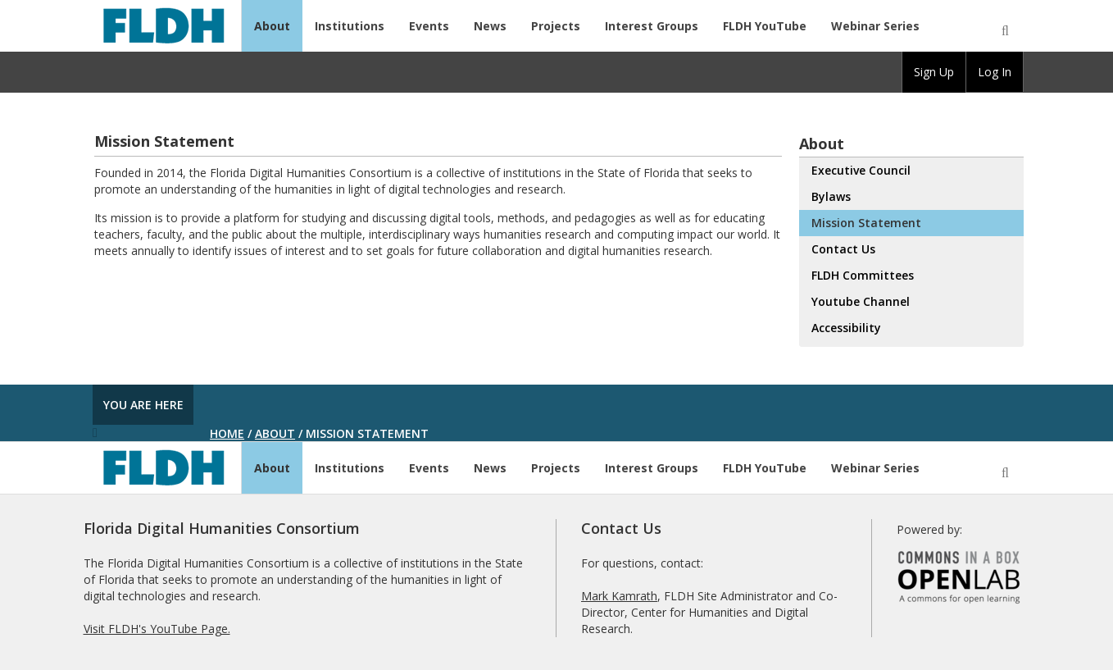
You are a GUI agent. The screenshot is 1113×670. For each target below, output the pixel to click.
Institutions (349, 26)
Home (227, 433)
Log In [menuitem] (994, 72)
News (490, 26)
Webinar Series (875, 26)
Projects (555, 26)
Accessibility (846, 327)
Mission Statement (866, 222)
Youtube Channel (860, 301)
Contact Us (843, 249)
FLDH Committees (862, 275)
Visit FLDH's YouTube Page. (157, 628)
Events (429, 26)
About (272, 26)
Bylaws (831, 196)
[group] (934, 72)
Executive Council (861, 170)
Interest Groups (651, 26)
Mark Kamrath (619, 596)
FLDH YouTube (764, 26)
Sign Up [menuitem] (934, 72)
